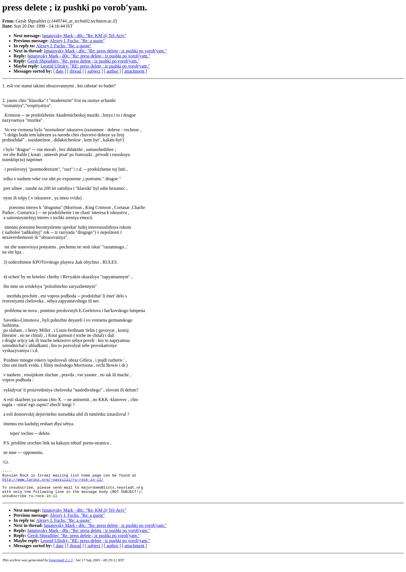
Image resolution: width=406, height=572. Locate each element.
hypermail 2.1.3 (61, 565)
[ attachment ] (134, 71)
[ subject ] (94, 71)
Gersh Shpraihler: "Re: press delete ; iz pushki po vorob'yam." (83, 61)
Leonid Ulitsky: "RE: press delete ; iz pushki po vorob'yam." (95, 66)
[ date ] (59, 71)
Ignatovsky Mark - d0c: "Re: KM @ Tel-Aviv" (84, 35)
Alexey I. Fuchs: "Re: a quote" (77, 40)
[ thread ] (75, 71)
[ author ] (112, 71)
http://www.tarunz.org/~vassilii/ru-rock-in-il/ (52, 481)
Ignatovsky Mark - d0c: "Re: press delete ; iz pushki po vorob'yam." (105, 50)
